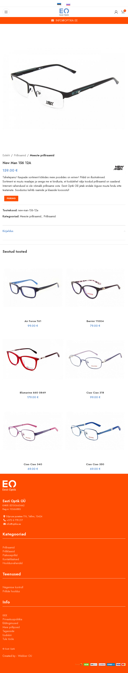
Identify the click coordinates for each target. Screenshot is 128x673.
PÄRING (11, 198)
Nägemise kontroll (13, 587)
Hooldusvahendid (12, 563)
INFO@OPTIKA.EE (67, 20)
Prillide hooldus (11, 591)
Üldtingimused (10, 623)
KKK (5, 615)
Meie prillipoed (11, 627)
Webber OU (25, 656)
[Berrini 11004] (95, 287)
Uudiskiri (7, 635)
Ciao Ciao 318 (95, 392)
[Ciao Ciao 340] (33, 431)
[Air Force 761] (33, 287)
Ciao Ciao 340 (32, 464)
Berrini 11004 (95, 321)
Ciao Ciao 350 (95, 464)
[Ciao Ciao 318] (95, 359)
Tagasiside (8, 631)
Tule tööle (8, 639)
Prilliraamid (20, 155)
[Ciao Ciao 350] (95, 431)
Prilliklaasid (9, 551)
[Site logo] (64, 12)
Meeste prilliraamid (42, 155)
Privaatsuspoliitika (12, 619)
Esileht (6, 155)
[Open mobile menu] (6, 12)
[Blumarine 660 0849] (33, 359)
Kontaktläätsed (11, 559)
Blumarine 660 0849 (32, 392)
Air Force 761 (32, 321)
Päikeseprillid (10, 555)
